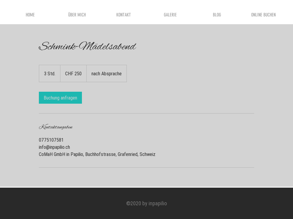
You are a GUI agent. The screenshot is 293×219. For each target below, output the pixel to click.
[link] (60, 98)
